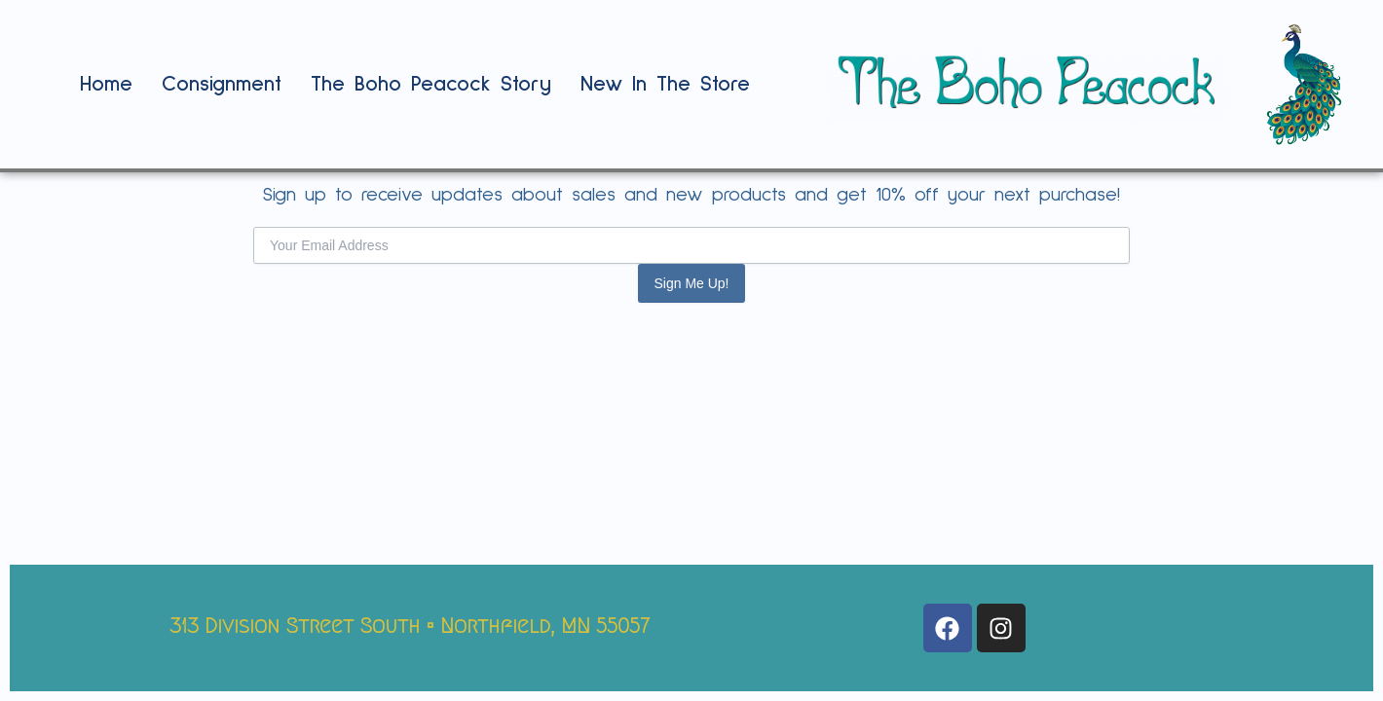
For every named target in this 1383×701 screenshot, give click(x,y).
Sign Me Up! (691, 283)
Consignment (221, 84)
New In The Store (665, 84)
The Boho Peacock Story (431, 84)
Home (106, 84)
